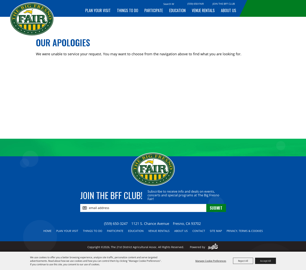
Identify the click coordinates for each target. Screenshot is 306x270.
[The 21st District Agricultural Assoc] (32, 19)
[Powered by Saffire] (213, 247)
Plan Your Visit (98, 10)
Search (178, 4)
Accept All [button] (265, 260)
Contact (198, 231)
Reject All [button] (243, 260)
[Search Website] (168, 4)
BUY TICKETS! (271, 8)
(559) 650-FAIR (195, 3)
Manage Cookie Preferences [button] (210, 260)
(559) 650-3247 (116, 223)
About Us (228, 10)
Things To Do (127, 10)
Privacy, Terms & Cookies (245, 231)
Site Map (216, 231)
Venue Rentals (203, 10)
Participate (153, 10)
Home (47, 231)
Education (177, 10)
